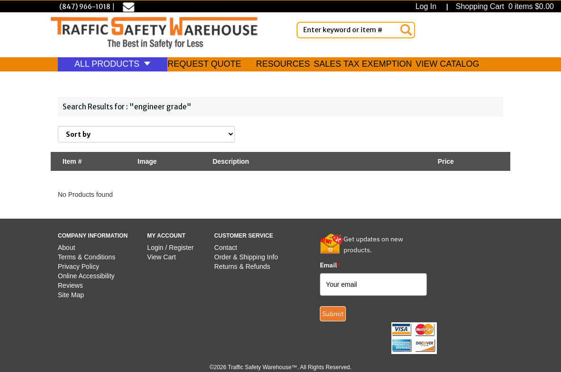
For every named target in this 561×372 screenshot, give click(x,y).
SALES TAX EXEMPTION (363, 64)
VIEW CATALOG (447, 64)
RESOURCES (283, 64)
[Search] (406, 29)
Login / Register (170, 247)
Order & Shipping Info (246, 257)
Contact (225, 247)
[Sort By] (146, 134)
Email (330, 265)
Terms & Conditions (86, 257)
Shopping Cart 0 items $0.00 (503, 6)
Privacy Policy (78, 266)
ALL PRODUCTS (112, 64)
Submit (333, 314)
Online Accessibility (86, 276)
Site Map (71, 295)
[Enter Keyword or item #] (356, 30)
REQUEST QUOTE (204, 64)
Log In (428, 6)
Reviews (70, 285)
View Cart (161, 257)
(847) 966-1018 (84, 6)
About (66, 247)
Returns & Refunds (242, 266)
